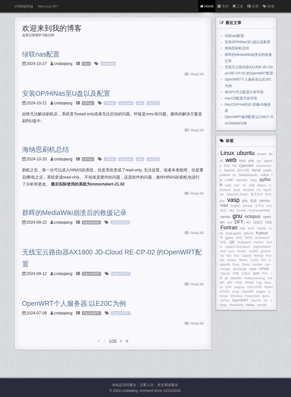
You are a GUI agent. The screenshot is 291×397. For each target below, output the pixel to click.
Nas (86, 64)
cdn (267, 264)
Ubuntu (225, 273)
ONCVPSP (254, 287)
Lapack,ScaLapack (237, 246)
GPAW (264, 269)
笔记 (223, 210)
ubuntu (246, 153)
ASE (236, 273)
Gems (246, 264)
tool (269, 206)
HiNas (88, 103)
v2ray (235, 291)
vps (259, 161)
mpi (242, 228)
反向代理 (243, 170)
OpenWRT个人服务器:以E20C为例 (74, 303)
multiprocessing (254, 278)
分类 (253, 6)
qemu (266, 296)
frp (222, 255)
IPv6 (227, 166)
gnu (237, 216)
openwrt (108, 64)
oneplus (239, 287)
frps (236, 255)
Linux (227, 153)
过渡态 (258, 222)
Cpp (259, 282)
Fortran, (259, 242)
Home (207, 6)
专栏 (223, 6)
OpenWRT (91, 274)
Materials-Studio (237, 194)
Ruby (236, 264)
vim (231, 210)
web (231, 159)
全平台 (259, 206)
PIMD (238, 282)
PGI (263, 260)
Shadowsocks (248, 175)
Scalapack (244, 242)
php (251, 161)
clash (252, 269)
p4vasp (248, 206)
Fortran (229, 228)
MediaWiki (91, 222)
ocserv (261, 154)
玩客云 (246, 273)
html (242, 161)
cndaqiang (24, 6)
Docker (232, 260)
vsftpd (264, 175)
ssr (244, 185)
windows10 (262, 238)
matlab (261, 228)
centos (264, 201)
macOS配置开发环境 (241, 98)
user (237, 185)
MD (248, 222)
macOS (256, 300)
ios (258, 190)
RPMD (249, 282)
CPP (228, 287)
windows (248, 190)
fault (223, 251)
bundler (257, 264)
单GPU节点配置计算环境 (244, 92)
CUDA (254, 260)
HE (234, 166)
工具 (238, 6)
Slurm (243, 260)
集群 (253, 201)
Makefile (236, 278)
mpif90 (253, 251)
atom (251, 228)
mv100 (153, 103)
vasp (233, 200)
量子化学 (257, 194)
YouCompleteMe (259, 210)
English (235, 206)
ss (234, 175)
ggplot (229, 238)
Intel (224, 205)
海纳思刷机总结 (45, 149)
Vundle (241, 210)
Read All (194, 74)
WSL (223, 242)
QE (232, 242)
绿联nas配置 (41, 54)
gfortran (265, 251)
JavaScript (240, 269)
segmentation (262, 246)
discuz (261, 185)
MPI (229, 282)
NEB (268, 222)
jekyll (237, 190)
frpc (228, 255)
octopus (252, 216)
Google (225, 269)
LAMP (229, 180)
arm (140, 103)
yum (231, 251)
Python (262, 233)
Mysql (256, 170)
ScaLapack (233, 233)
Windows (236, 296)
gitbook (249, 233)
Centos (241, 251)
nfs (266, 300)
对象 (252, 185)
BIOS (249, 238)
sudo (228, 185)
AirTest (225, 300)
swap (253, 180)
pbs (245, 201)
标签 (268, 6)
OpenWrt (246, 166)
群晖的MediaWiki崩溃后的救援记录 (74, 212)
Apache (229, 170)
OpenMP (248, 291)
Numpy (258, 255)
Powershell (252, 296)
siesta (225, 217)
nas (229, 222)
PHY (265, 273)
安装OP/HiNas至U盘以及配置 (66, 93)
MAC (239, 238)
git (226, 278)
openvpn (242, 180)
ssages (260, 291)
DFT (239, 221)
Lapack (246, 255)
